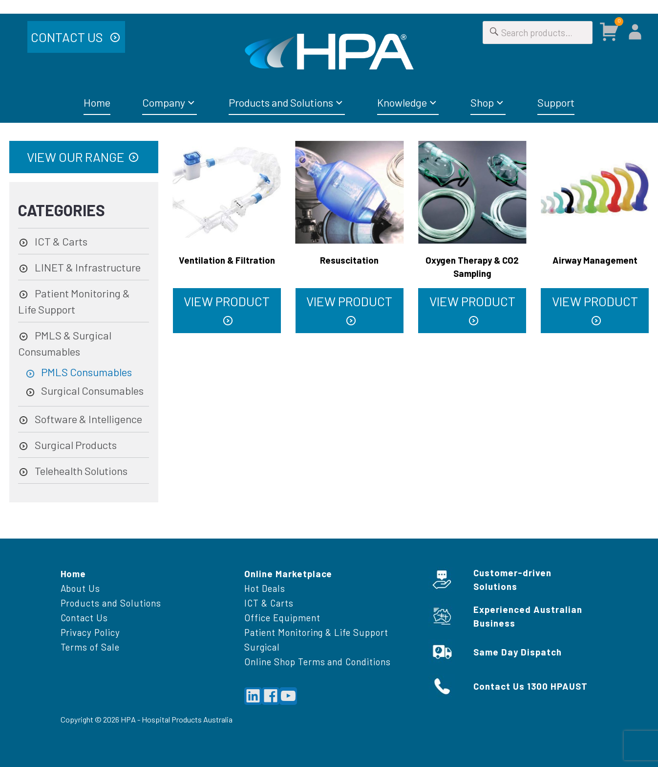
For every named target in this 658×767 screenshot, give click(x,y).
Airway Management (594, 260)
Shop (482, 102)
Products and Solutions (281, 102)
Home (97, 102)
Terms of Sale (90, 647)
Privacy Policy (90, 632)
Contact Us (68, 37)
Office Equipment (282, 617)
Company (163, 102)
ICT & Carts (61, 241)
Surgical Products (76, 444)
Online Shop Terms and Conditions (317, 661)
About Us (81, 588)
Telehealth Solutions (81, 470)
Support (555, 102)
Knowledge (402, 102)
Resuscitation (349, 260)
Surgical (262, 647)
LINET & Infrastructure (88, 267)
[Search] (494, 32)
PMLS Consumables (86, 371)
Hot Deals (264, 588)
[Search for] (538, 32)
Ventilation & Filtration (227, 260)
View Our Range (76, 156)
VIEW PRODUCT (227, 301)
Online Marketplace (288, 573)
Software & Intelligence (88, 418)
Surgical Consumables (92, 390)
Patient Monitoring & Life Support (316, 632)
